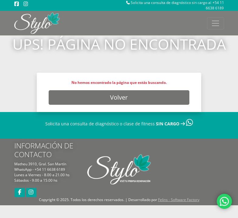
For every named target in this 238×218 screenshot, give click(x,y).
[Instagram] (25, 4)
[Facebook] (16, 4)
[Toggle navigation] (215, 23)
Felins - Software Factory (178, 199)
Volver (119, 97)
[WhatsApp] (224, 203)
